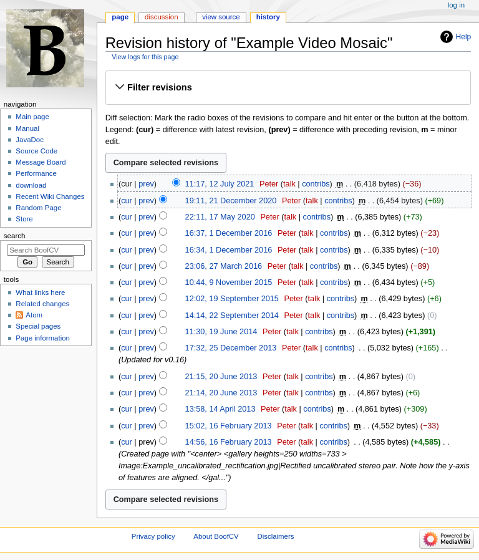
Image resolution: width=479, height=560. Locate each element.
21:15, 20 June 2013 (221, 376)
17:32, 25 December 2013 (231, 348)
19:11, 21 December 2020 (231, 200)
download (31, 185)
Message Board (40, 162)
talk (289, 184)
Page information (43, 338)
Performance (36, 173)
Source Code (36, 151)
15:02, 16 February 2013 (228, 426)
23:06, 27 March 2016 (223, 266)
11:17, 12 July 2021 (219, 184)
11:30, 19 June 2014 (221, 331)
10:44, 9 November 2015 (229, 282)
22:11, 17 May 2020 (220, 217)
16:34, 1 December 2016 (229, 250)
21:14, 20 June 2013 (221, 393)
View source (221, 17)
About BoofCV (215, 536)
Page (120, 17)
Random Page (38, 207)
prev (146, 184)
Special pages (38, 326)
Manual (27, 128)
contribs (315, 184)
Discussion (161, 17)
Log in (456, 5)
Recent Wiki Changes (50, 196)
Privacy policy (153, 536)
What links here (40, 292)
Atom (34, 315)
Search (15, 235)
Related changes (42, 303)
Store (24, 219)
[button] (288, 87)
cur (126, 200)
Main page (32, 116)
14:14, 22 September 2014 (232, 315)
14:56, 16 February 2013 (228, 442)
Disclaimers (275, 536)
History (268, 17)
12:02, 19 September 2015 (232, 298)
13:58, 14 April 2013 (220, 409)
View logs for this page (145, 56)
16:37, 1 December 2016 (229, 233)
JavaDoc (30, 139)
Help (464, 36)
